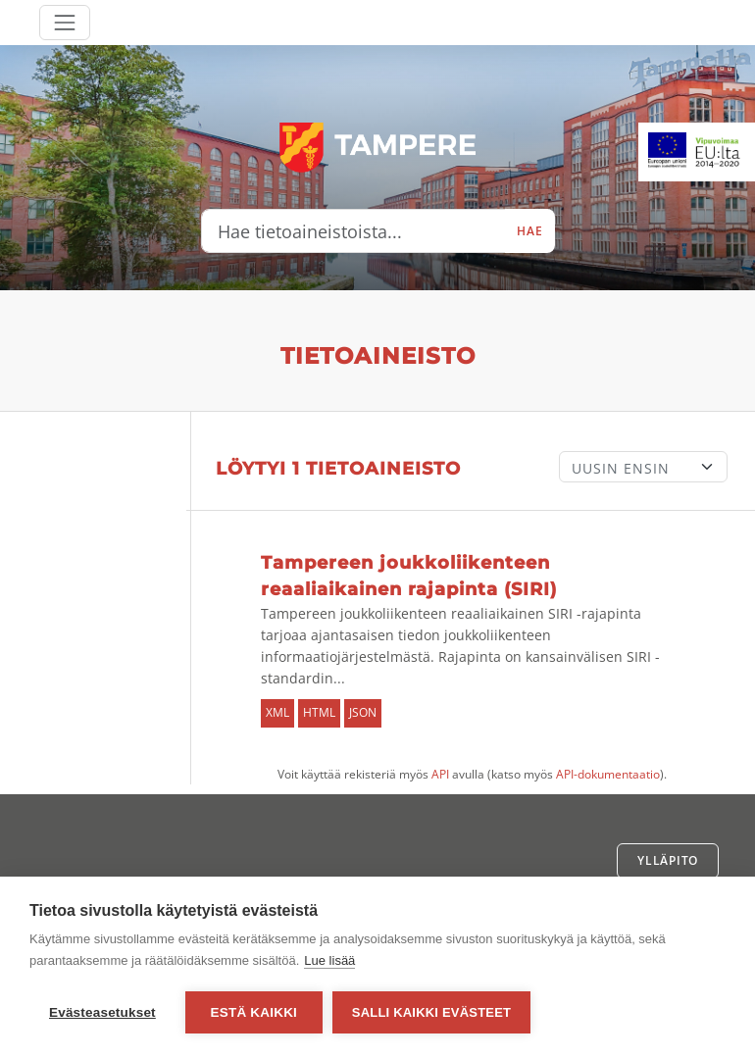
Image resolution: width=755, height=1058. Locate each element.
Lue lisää (329, 960)
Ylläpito (667, 860)
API (440, 774)
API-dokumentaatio (608, 774)
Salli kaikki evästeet (431, 1012)
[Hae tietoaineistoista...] (354, 231)
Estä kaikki (254, 1012)
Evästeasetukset (102, 1012)
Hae (529, 231)
